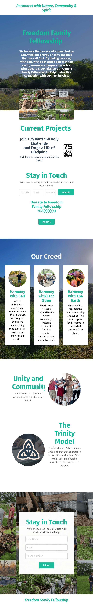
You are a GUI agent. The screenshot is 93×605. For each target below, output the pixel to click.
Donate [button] (46, 221)
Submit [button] (66, 192)
